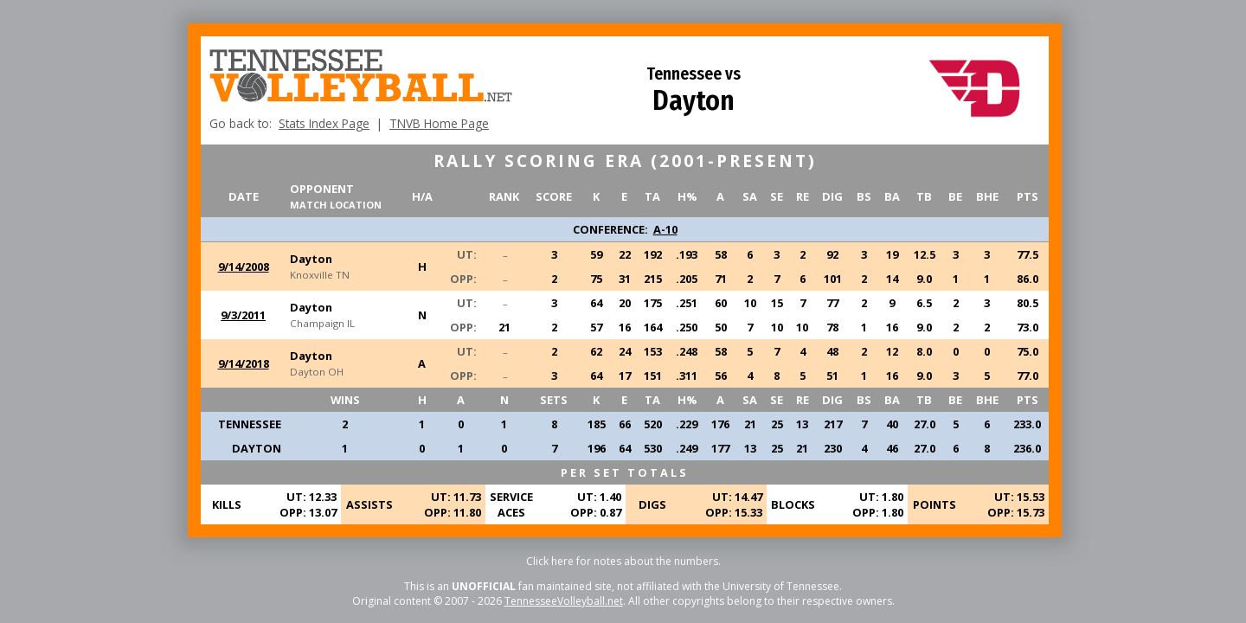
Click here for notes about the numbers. (623, 561)
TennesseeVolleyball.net (563, 601)
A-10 (665, 229)
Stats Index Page (324, 123)
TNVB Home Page (439, 123)
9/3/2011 (243, 315)
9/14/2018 (243, 363)
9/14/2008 (243, 266)
